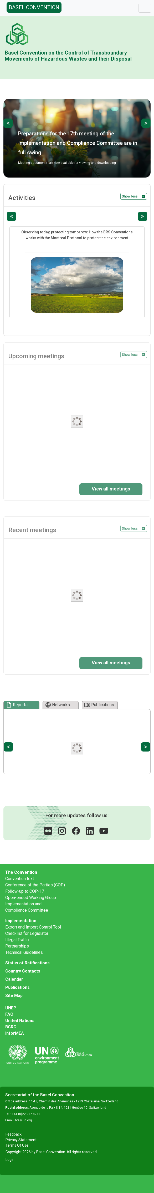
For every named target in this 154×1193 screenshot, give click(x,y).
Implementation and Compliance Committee (26, 907)
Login (10, 1159)
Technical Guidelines (24, 952)
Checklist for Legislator (26, 933)
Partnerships (17, 946)
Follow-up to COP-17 (24, 891)
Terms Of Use (17, 1145)
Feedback (14, 1134)
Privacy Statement (21, 1140)
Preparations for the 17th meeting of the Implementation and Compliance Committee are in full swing (77, 143)
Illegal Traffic (17, 939)
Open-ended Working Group (30, 897)
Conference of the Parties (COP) (35, 884)
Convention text (19, 878)
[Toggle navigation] (144, 8)
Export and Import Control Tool (33, 927)
